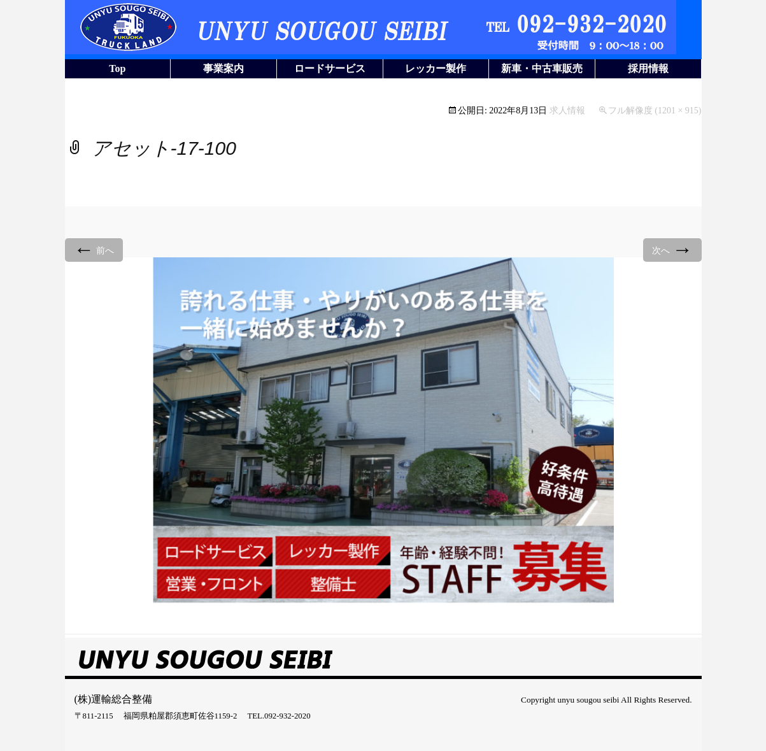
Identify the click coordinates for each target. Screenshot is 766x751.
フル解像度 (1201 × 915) (655, 110)
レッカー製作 (435, 68)
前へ (94, 249)
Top (117, 68)
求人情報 (567, 110)
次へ (672, 249)
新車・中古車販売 (542, 68)
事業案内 (223, 68)
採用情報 (648, 68)
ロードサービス (329, 68)
